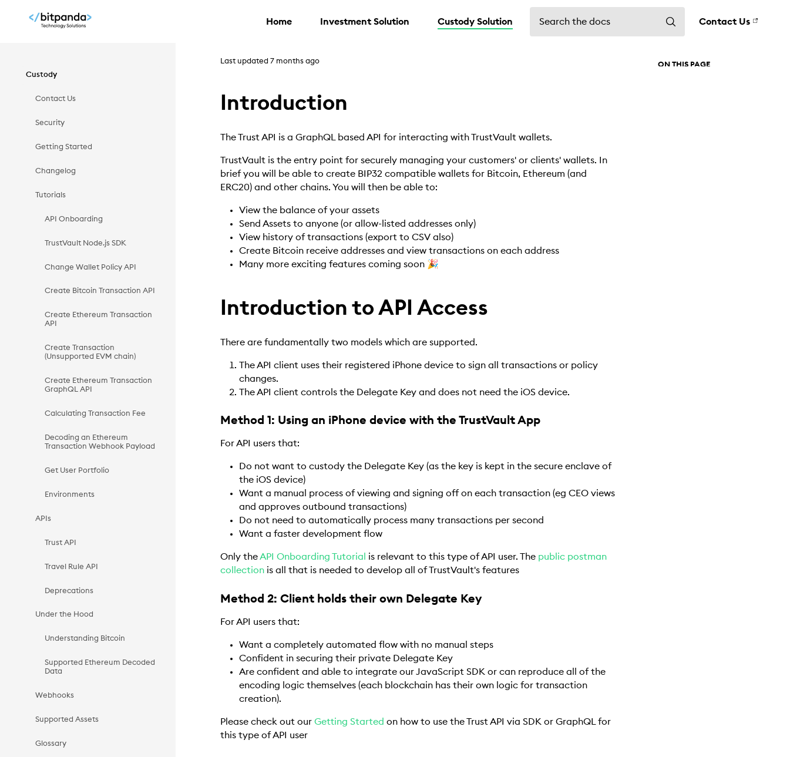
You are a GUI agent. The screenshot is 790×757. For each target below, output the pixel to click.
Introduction (680, 85)
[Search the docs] (607, 21)
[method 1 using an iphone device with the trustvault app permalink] (215, 421)
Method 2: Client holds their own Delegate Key (717, 159)
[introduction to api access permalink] (213, 308)
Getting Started (349, 721)
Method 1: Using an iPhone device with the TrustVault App (721, 130)
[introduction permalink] (213, 103)
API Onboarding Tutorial (313, 556)
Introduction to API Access (706, 105)
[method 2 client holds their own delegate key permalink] (215, 599)
